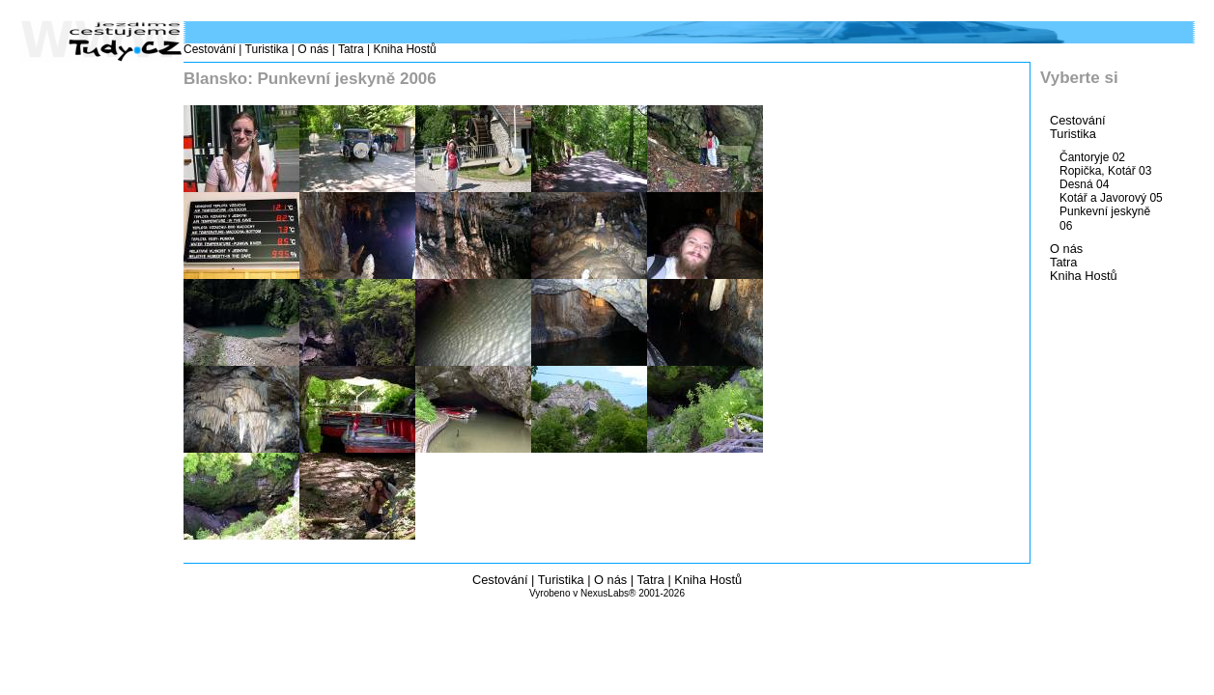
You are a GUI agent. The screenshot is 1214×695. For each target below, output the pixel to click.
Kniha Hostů (404, 49)
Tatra (351, 49)
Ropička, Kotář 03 (1105, 171)
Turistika (267, 49)
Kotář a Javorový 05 (1111, 198)
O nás (312, 49)
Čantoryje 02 (1092, 157)
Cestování (210, 49)
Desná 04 (1084, 184)
